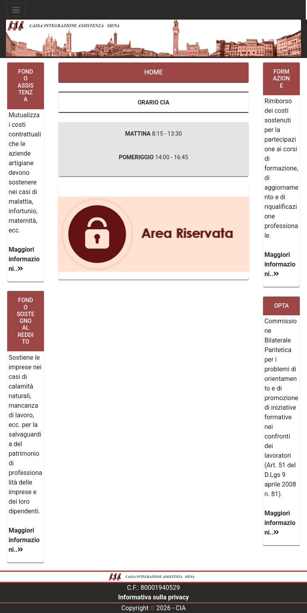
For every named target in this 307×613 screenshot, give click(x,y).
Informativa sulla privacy (153, 597)
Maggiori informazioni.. (24, 259)
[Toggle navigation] (16, 9)
